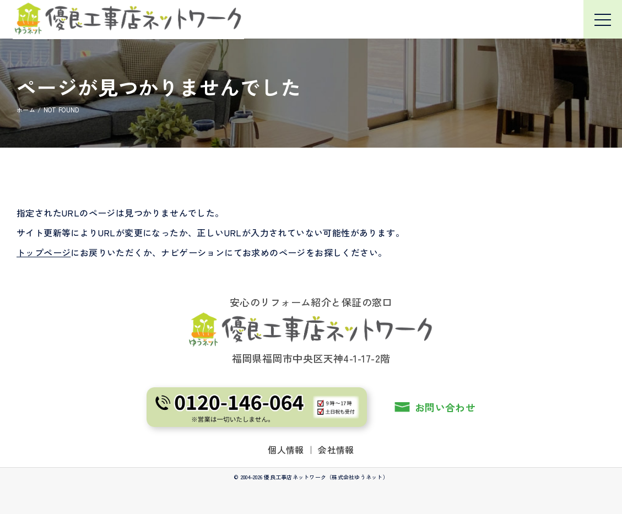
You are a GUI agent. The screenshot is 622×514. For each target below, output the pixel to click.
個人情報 (286, 449)
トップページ (44, 252)
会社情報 (336, 449)
